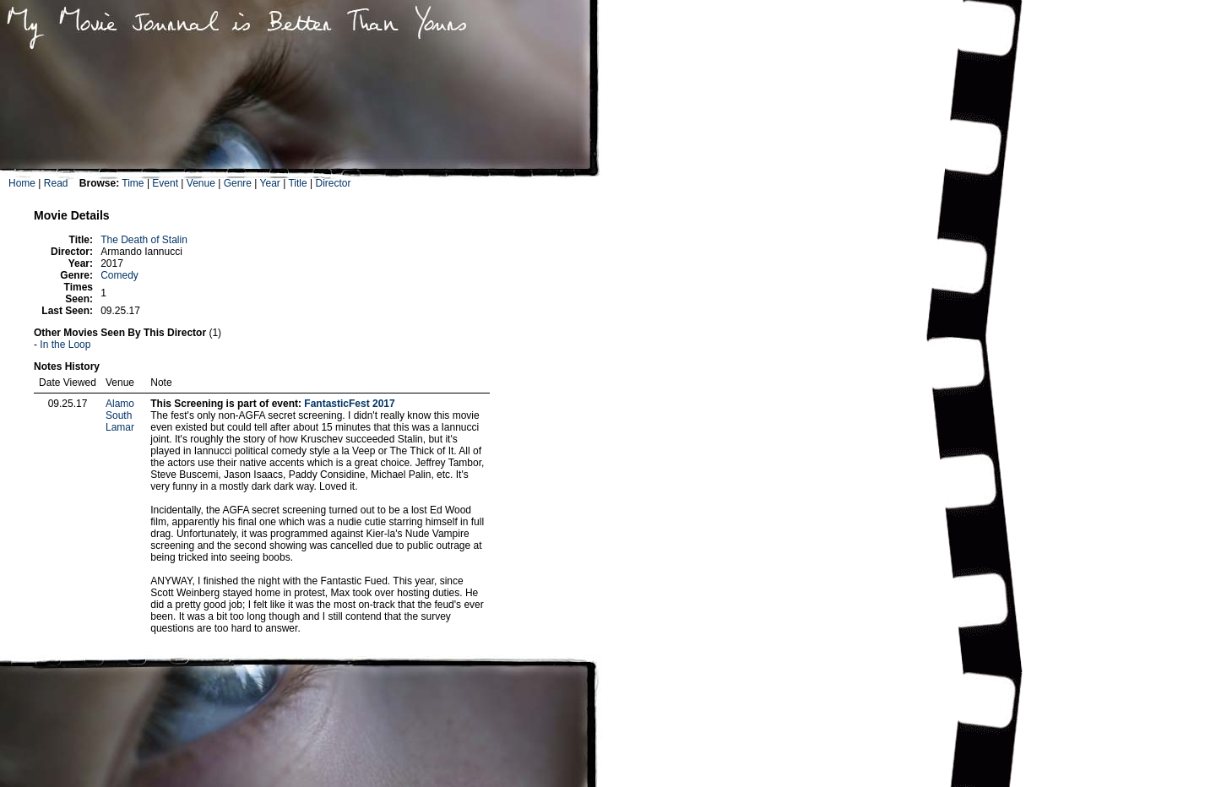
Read (56, 183)
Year (270, 183)
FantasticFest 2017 (349, 404)
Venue (201, 183)
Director (332, 183)
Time (133, 183)
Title (297, 183)
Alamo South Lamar (120, 415)
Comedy (119, 275)
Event (165, 183)
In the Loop (65, 344)
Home (21, 183)
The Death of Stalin (143, 240)
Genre (238, 183)
